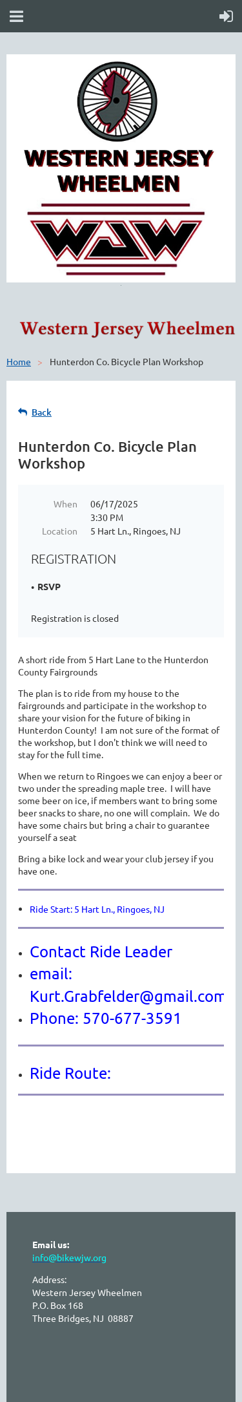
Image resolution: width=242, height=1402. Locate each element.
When (65, 503)
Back (42, 412)
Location (59, 530)
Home (18, 361)
